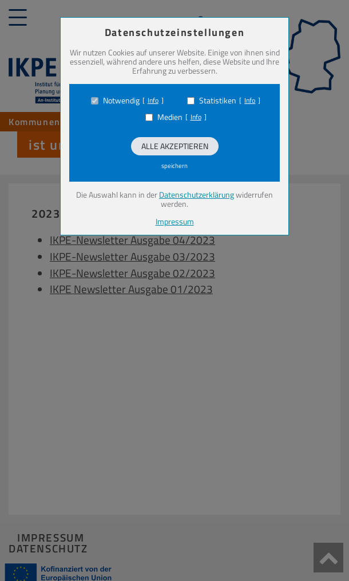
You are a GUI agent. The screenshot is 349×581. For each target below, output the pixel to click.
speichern (174, 165)
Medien (170, 117)
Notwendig (121, 100)
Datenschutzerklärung (196, 195)
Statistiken (217, 100)
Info (153, 100)
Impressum (175, 221)
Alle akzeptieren (174, 146)
